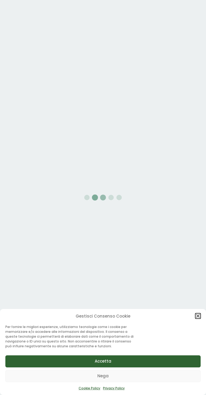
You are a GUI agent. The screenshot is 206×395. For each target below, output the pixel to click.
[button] (198, 316)
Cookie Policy (89, 388)
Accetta (103, 361)
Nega (103, 376)
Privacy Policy (114, 388)
